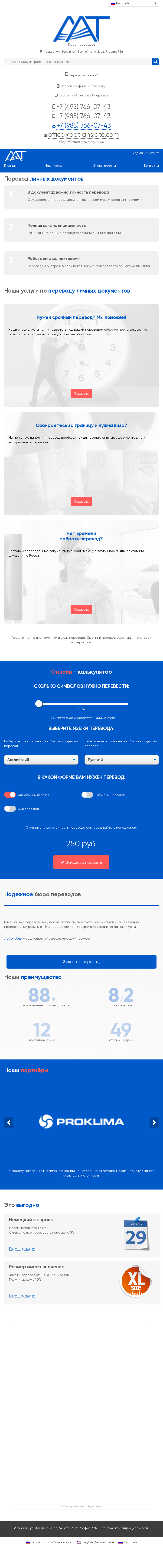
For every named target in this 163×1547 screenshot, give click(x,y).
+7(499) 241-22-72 (146, 153)
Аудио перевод (28, 808)
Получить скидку (22, 1248)
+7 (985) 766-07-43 (83, 116)
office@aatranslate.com (83, 134)
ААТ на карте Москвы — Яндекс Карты (81, 1506)
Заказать (81, 393)
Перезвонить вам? (81, 74)
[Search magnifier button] (155, 61)
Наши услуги (55, 165)
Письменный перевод (110, 795)
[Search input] (79, 61)
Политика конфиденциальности (124, 1528)
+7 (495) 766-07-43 (83, 107)
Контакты (151, 165)
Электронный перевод (33, 795)
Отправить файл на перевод (81, 86)
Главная (10, 165)
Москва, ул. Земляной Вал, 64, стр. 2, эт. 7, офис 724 (81, 51)
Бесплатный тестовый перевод (81, 95)
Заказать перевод (81, 862)
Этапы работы (104, 165)
